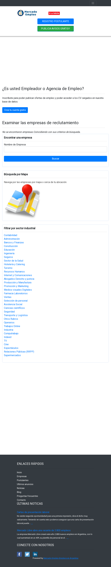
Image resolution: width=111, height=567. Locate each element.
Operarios (9, 322)
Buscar (55, 158)
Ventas (7, 297)
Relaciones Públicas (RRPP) (19, 351)
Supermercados (12, 355)
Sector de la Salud (13, 260)
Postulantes (22, 480)
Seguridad (9, 311)
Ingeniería (9, 253)
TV (5, 340)
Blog (19, 492)
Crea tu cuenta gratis (15, 110)
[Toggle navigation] (92, 3)
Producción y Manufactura (17, 282)
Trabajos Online (12, 326)
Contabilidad (10, 235)
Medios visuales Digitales (18, 289)
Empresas (22, 476)
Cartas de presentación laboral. (33, 512)
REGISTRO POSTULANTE (55, 21)
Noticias (21, 488)
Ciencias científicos (14, 308)
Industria (8, 329)
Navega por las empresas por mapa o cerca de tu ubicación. (35, 182)
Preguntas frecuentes (27, 496)
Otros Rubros (11, 318)
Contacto (21, 500)
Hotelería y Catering (14, 264)
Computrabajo (11, 333)
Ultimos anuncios (25, 484)
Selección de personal (16, 300)
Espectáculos (11, 348)
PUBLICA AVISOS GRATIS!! (55, 28)
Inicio (19, 472)
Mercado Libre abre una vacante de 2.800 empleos (44, 530)
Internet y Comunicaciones (18, 275)
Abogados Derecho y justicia (19, 278)
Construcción (11, 246)
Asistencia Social (13, 304)
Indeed (7, 337)
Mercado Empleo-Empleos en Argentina (60, 558)
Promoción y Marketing (16, 286)
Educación (9, 249)
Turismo (8, 268)
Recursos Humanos (14, 271)
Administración (12, 238)
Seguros (8, 257)
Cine (6, 344)
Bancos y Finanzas (14, 242)
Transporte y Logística (16, 315)
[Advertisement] (55, 59)
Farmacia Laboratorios (16, 293)
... (32, 523)
